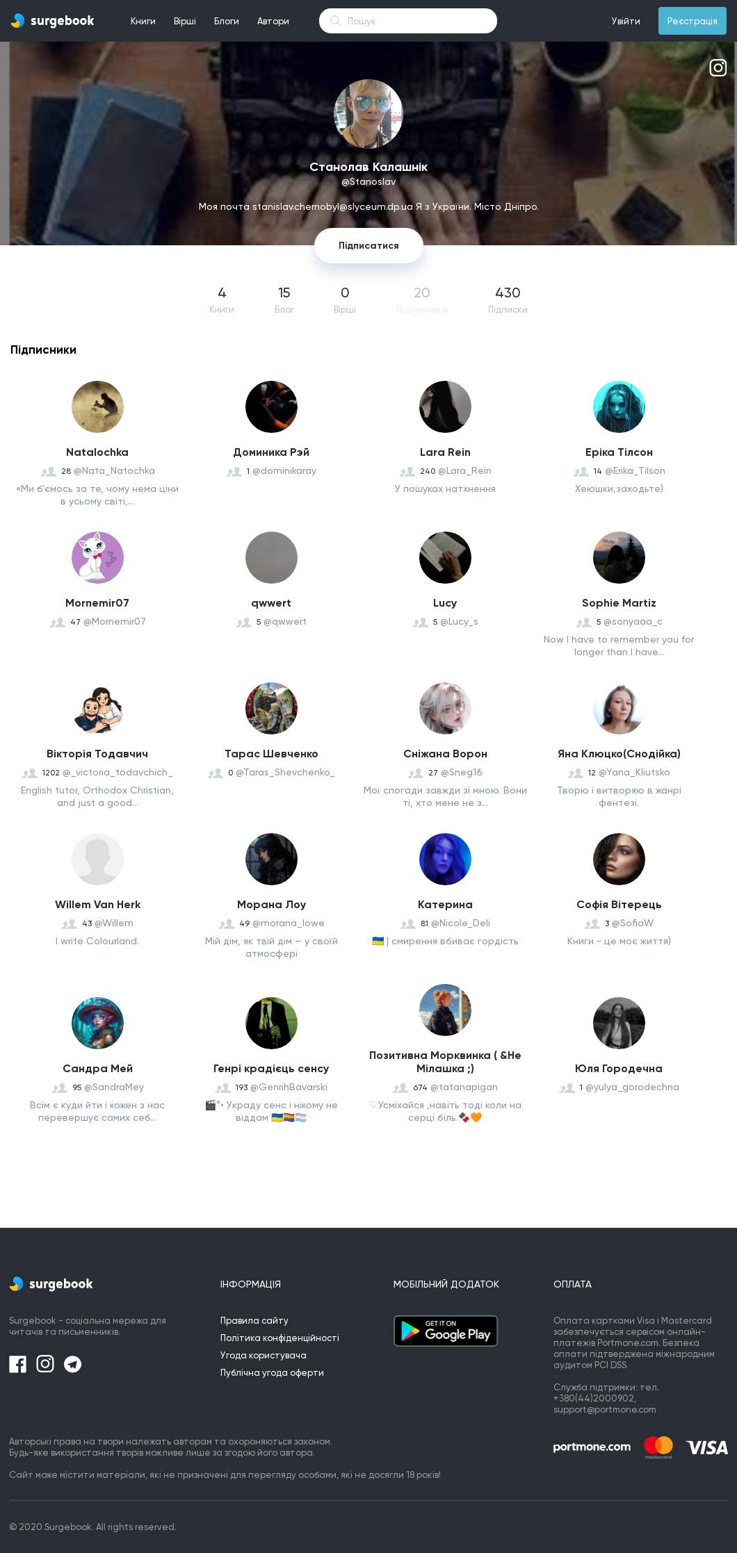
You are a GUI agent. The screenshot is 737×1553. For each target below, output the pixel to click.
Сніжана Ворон (445, 753)
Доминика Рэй (271, 452)
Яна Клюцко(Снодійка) (619, 753)
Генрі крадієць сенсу (271, 1068)
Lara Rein (445, 452)
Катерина (445, 904)
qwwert (271, 602)
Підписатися (369, 246)
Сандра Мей (98, 1068)
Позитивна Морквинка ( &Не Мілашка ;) (445, 1062)
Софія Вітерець (619, 904)
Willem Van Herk (97, 904)
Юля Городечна (619, 1068)
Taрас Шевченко (271, 753)
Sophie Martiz (619, 602)
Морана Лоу (271, 904)
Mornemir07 (97, 602)
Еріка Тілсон (619, 452)
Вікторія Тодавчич (97, 753)
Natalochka (97, 452)
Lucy (445, 602)
